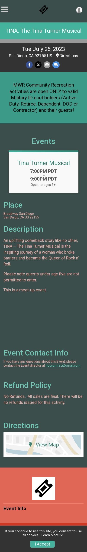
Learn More (52, 535)
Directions (69, 55)
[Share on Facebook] (29, 64)
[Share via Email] (47, 64)
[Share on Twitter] (38, 64)
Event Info (14, 508)
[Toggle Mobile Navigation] (4, 9)
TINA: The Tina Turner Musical (43, 31)
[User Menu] (79, 10)
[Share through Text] (56, 64)
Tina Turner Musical (43, 162)
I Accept (42, 544)
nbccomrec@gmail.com (63, 365)
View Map (43, 445)
